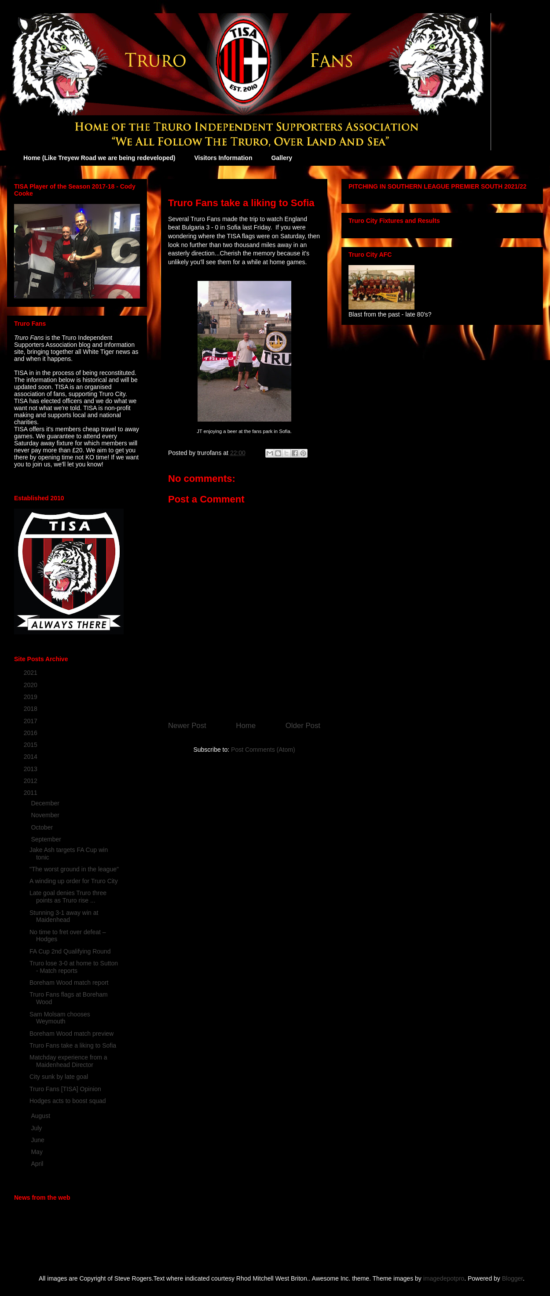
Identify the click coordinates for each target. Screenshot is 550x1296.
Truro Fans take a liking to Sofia (72, 1045)
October (43, 827)
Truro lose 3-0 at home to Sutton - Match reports (73, 967)
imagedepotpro (443, 1278)
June (38, 1139)
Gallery (281, 157)
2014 (31, 756)
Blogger (512, 1278)
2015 (31, 744)
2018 (31, 708)
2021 (31, 672)
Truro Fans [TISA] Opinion (65, 1088)
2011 (31, 792)
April (38, 1163)
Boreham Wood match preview (71, 1033)
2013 (31, 768)
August (41, 1115)
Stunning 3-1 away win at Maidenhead (63, 916)
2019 (31, 696)
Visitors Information (223, 157)
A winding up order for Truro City (73, 881)
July (37, 1128)
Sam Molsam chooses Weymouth (59, 1018)
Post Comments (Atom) (263, 749)
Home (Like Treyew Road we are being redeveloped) (99, 157)
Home (246, 725)
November (46, 815)
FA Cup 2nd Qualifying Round (69, 951)
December (46, 803)
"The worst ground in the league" (74, 869)
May (37, 1151)
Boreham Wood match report (69, 982)
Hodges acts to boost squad (67, 1100)
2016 (31, 732)
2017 (31, 720)
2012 (31, 780)
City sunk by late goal (58, 1076)
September (46, 839)
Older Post (303, 725)
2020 (31, 684)
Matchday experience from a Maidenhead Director (68, 1061)
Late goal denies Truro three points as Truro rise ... (67, 896)
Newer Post (187, 725)
